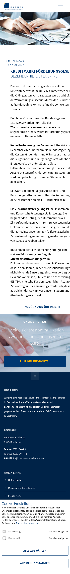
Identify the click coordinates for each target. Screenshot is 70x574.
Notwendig (12, 531)
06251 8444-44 (20, 453)
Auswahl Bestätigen (35, 563)
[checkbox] (4, 531)
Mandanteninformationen (21, 487)
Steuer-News (14, 495)
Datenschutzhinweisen (27, 523)
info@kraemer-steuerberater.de (27, 458)
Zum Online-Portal (35, 361)
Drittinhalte (12, 538)
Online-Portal (15, 480)
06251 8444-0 (19, 449)
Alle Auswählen (35, 550)
